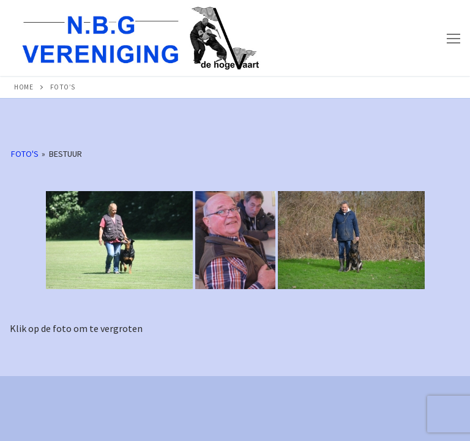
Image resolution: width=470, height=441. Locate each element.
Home (23, 87)
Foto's (25, 153)
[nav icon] (453, 38)
